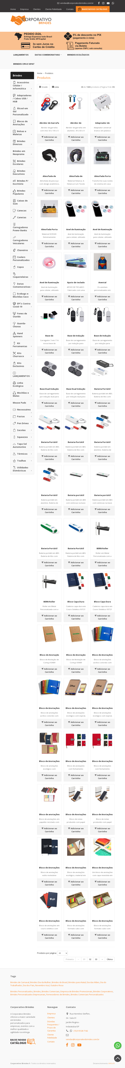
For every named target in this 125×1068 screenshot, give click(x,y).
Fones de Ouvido (20, 315)
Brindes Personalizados (21, 991)
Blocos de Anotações (20, 123)
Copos (18, 267)
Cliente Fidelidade (53, 9)
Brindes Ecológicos (78, 54)
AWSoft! (111, 1063)
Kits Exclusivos (18, 365)
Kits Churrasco (18, 355)
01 (84, 959)
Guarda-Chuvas (19, 325)
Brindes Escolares (19, 162)
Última (110, 959)
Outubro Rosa (56, 985)
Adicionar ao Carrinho (49, 138)
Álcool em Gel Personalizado (20, 111)
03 (96, 959)
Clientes (37, 9)
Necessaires (22, 409)
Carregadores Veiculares (20, 240)
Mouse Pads (19, 402)
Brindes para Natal (77, 982)
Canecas (19, 210)
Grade (43, 87)
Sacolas (19, 430)
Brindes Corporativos (103, 991)
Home (13, 9)
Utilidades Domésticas (20, 469)
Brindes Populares (19, 192)
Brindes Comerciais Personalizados (87, 994)
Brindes (37, 991)
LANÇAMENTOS (21, 374)
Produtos (49, 73)
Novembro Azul (42, 985)
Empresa (24, 9)
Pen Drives (21, 423)
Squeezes (20, 437)
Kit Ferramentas (20, 345)
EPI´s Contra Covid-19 (21, 305)
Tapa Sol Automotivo (20, 445)
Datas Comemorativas (47, 54)
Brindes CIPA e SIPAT (23, 64)
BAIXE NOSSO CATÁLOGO (94, 9)
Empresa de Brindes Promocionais (76, 991)
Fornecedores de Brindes (58, 994)
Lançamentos (21, 54)
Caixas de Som (20, 202)
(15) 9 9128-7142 (81, 1030)
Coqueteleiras (20, 275)
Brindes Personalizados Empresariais (27, 994)
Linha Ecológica (18, 384)
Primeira (70, 959)
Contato (70, 9)
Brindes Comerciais (51, 991)
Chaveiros (20, 250)
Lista (55, 87)
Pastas (19, 416)
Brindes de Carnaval (19, 982)
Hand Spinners (18, 335)
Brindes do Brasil (59, 982)
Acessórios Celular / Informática (21, 85)
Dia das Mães (93, 982)
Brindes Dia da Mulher (40, 982)
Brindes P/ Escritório (20, 182)
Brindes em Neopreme (19, 153)
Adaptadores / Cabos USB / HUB (22, 98)
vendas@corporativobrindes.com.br (82, 1039)
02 (90, 959)
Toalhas (19, 460)
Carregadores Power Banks (20, 227)
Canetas (19, 217)
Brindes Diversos (19, 143)
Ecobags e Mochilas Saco (21, 295)
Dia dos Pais (28, 985)
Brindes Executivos (19, 172)
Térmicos (20, 453)
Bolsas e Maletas (19, 133)
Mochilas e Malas (21, 394)
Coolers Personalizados (21, 259)
